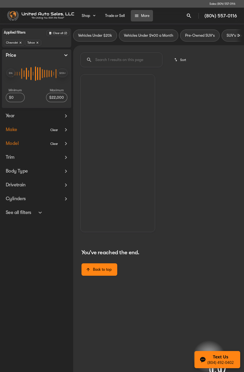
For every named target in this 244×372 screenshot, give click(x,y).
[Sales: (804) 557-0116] (222, 4)
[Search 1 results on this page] (121, 60)
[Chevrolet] (14, 43)
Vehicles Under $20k (95, 35)
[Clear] (54, 130)
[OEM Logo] (13, 15)
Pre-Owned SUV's (200, 35)
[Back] (57, 33)
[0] (15, 97)
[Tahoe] (33, 43)
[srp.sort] (180, 60)
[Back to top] (99, 269)
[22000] (56, 97)
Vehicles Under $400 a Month (148, 35)
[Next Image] (239, 35)
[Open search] (189, 16)
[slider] (10, 73)
